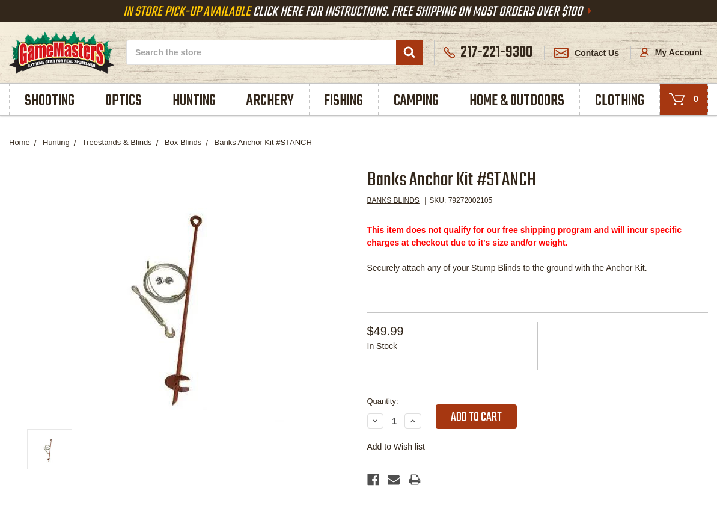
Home (19, 142)
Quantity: (382, 401)
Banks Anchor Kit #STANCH (263, 142)
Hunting (194, 101)
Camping (416, 101)
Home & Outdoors (516, 101)
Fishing (343, 101)
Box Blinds (183, 142)
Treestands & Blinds (117, 142)
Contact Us (586, 53)
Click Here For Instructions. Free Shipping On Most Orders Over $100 (358, 12)
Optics (123, 101)
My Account (671, 52)
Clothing (619, 101)
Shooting (50, 101)
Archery (270, 101)
